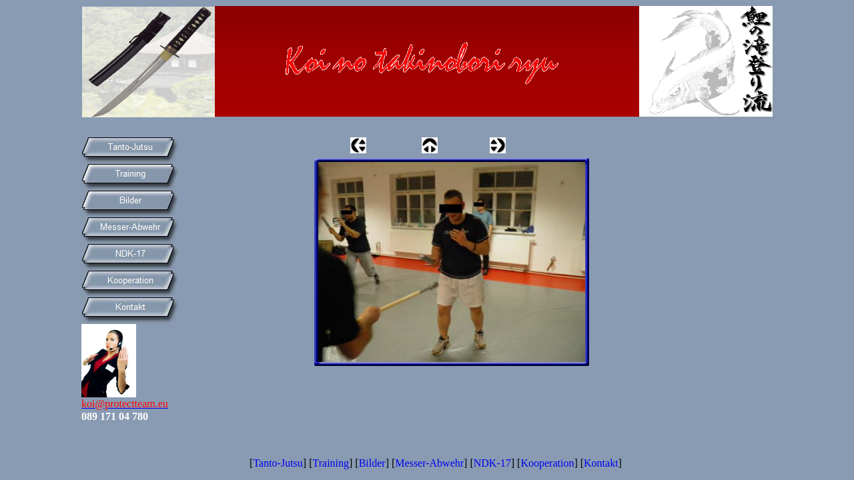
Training (330, 463)
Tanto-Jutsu (277, 463)
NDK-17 (492, 463)
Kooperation (547, 463)
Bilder (372, 463)
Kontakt (601, 463)
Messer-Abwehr (429, 463)
